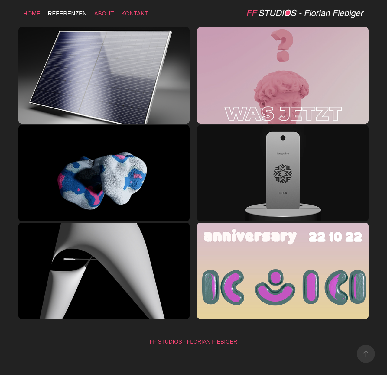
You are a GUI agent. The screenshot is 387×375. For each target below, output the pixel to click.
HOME (32, 13)
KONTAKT (134, 13)
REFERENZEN (67, 13)
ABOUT (104, 13)
